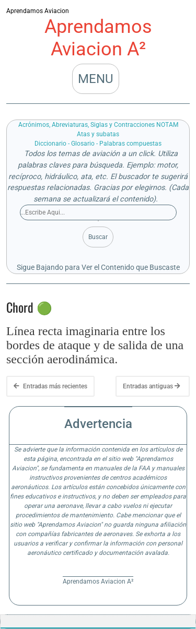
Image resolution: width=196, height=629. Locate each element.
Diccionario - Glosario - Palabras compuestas (98, 143)
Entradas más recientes (50, 386)
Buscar (98, 237)
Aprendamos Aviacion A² (98, 38)
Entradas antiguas (151, 386)
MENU (95, 79)
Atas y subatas (98, 134)
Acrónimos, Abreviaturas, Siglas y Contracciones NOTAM (98, 124)
